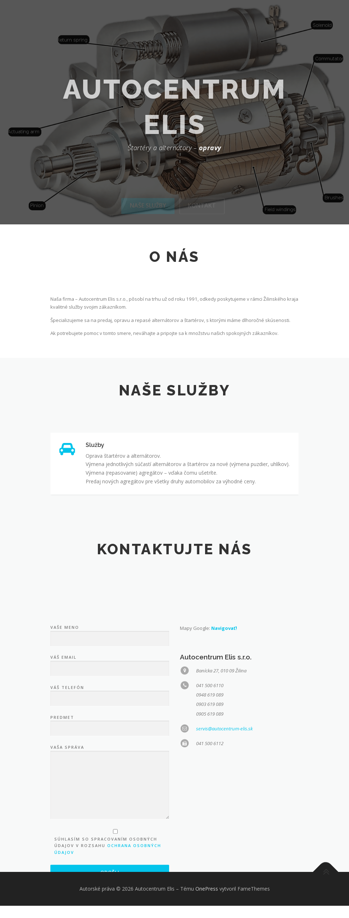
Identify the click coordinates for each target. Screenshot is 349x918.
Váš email (109, 770)
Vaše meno (109, 740)
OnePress (206, 900)
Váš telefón (109, 800)
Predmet (109, 830)
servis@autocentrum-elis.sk (224, 836)
